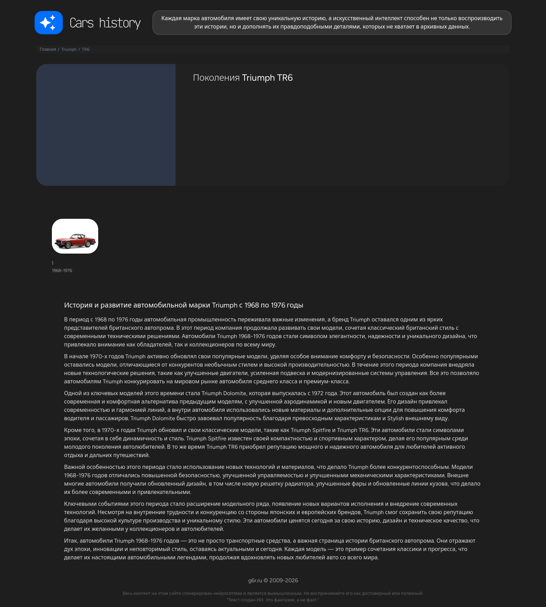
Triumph (69, 49)
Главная (48, 49)
